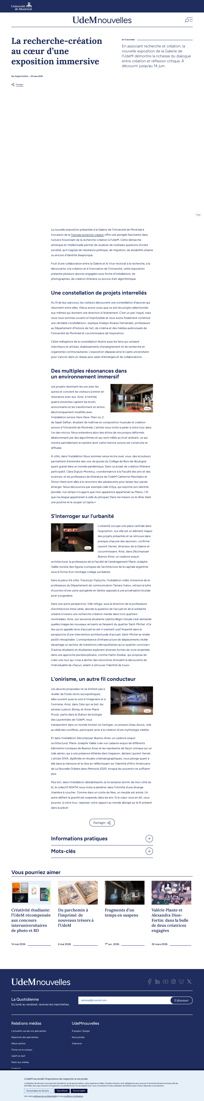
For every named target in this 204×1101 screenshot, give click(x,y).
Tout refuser (62, 1091)
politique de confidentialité (45, 1096)
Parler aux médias (20, 1068)
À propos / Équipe (81, 1036)
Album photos (18, 1049)
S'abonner (181, 1006)
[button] (188, 22)
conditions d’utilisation (73, 1096)
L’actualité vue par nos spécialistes (28, 1036)
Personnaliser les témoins (38, 1091)
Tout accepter (79, 1091)
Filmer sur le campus (21, 1055)
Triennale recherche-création (89, 240)
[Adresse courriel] (124, 1006)
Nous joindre (78, 1043)
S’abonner (77, 1049)
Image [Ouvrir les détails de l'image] (198, 220)
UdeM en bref (18, 1061)
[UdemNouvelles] (102, 22)
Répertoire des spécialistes (24, 1043)
